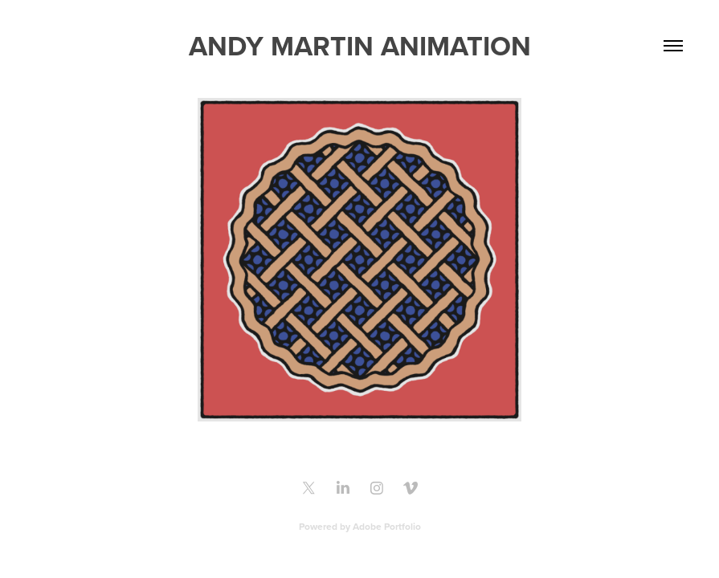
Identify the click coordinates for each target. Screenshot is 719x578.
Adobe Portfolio (387, 526)
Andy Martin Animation (360, 46)
